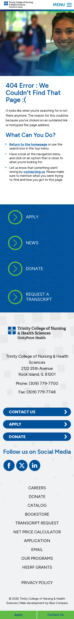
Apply (15, 424)
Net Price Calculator (37, 532)
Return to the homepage (28, 144)
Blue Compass (58, 603)
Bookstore (37, 514)
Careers (37, 487)
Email (37, 549)
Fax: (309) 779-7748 (37, 392)
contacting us (34, 172)
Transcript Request (37, 523)
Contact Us (22, 412)
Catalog (37, 505)
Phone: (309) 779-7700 (37, 383)
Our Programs (37, 558)
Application (37, 540)
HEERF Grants (37, 567)
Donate (17, 436)
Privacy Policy (37, 582)
